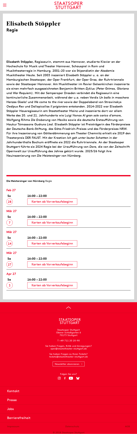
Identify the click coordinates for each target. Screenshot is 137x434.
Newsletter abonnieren (67, 364)
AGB (127, 426)
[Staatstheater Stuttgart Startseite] (68, 5)
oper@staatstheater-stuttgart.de (68, 348)
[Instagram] (59, 378)
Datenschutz (72, 426)
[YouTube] (71, 378)
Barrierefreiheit (19, 418)
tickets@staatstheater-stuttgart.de (68, 356)
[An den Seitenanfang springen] (68, 307)
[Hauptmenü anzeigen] (4, 5)
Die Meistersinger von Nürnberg (25, 181)
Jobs (10, 409)
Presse (12, 400)
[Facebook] (64, 378)
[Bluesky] (77, 378)
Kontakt (13, 391)
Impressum (13, 426)
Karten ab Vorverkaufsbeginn (52, 201)
